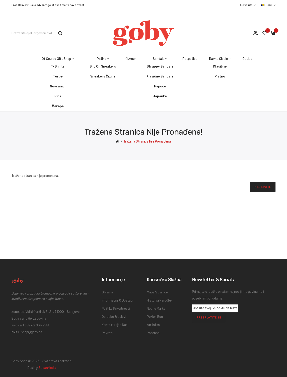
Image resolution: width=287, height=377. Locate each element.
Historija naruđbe (159, 300)
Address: (18, 312)
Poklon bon (155, 317)
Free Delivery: (20, 5)
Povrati (107, 333)
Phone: (17, 325)
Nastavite (263, 187)
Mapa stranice (157, 292)
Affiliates (153, 325)
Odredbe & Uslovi (114, 317)
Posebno (153, 333)
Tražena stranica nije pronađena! (147, 141)
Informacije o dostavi (117, 300)
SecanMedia (47, 368)
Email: (16, 332)
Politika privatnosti (116, 309)
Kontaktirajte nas (114, 325)
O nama (107, 292)
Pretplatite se (209, 317)
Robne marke (156, 309)
